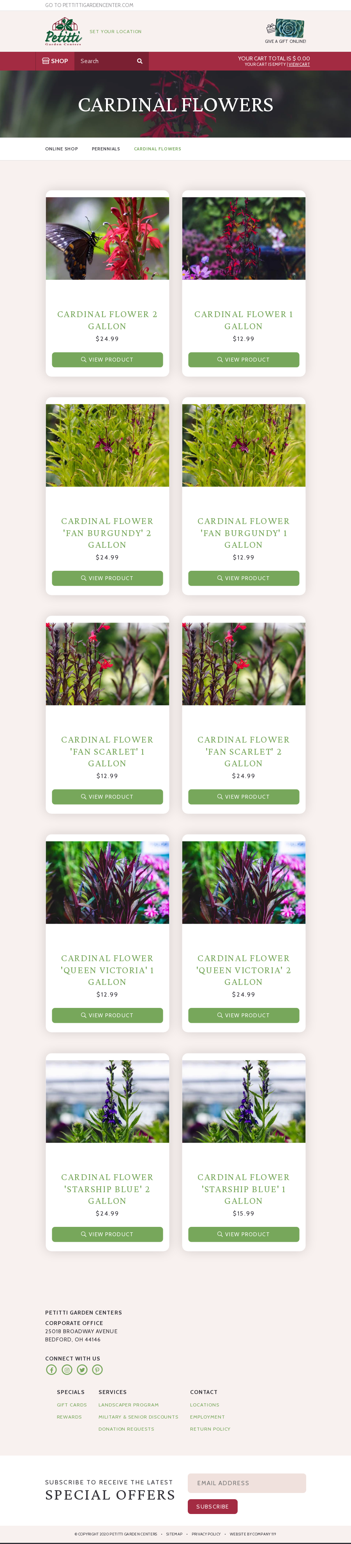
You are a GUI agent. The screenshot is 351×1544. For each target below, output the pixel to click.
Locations (204, 1405)
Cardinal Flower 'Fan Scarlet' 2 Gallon (244, 751)
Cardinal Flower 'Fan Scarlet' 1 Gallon (107, 751)
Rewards (69, 1417)
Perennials (106, 149)
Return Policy (210, 1429)
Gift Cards (72, 1405)
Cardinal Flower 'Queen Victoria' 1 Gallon (107, 970)
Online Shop (62, 149)
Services (113, 1392)
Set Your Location (116, 31)
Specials (71, 1392)
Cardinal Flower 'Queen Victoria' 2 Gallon (243, 970)
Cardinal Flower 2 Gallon (107, 319)
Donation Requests (126, 1429)
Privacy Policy (206, 1534)
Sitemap (174, 1534)
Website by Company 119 (253, 1534)
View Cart (299, 64)
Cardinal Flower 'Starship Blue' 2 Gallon (107, 1188)
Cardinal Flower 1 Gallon (243, 319)
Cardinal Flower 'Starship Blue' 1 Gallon (244, 1188)
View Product (107, 359)
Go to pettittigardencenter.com (89, 5)
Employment (207, 1417)
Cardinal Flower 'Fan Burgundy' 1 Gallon (244, 532)
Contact (204, 1392)
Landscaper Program (129, 1405)
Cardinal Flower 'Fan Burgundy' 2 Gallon (107, 532)
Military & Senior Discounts (138, 1417)
